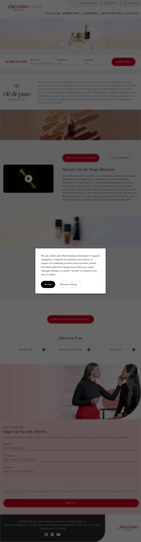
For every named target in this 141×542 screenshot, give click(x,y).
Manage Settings (68, 284)
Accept (48, 284)
